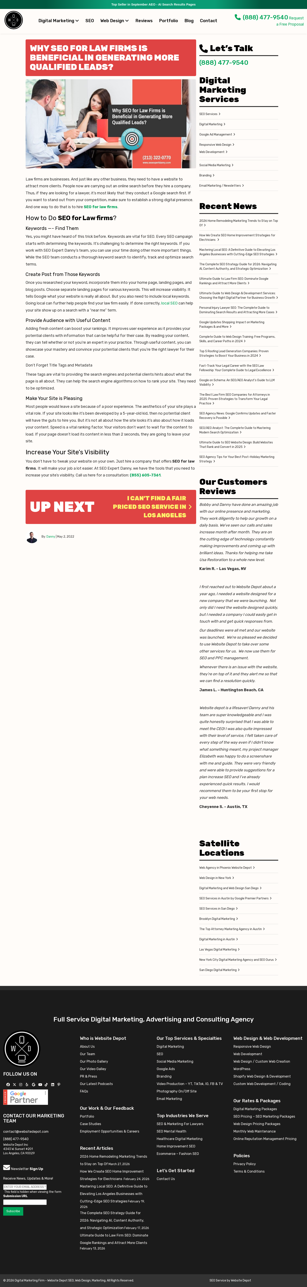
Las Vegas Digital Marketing (218, 949)
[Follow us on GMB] (34, 1085)
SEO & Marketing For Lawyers (180, 1124)
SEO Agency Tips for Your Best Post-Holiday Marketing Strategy (236, 459)
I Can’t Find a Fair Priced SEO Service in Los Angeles (152, 507)
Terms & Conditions (249, 1171)
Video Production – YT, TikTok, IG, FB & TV (190, 1084)
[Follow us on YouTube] (40, 1085)
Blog (189, 20)
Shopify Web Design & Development (262, 1076)
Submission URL (15, 1196)
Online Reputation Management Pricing (265, 1139)
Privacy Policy (244, 1164)
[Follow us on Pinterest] (59, 1085)
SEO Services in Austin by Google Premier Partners (234, 898)
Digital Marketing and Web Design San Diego (229, 888)
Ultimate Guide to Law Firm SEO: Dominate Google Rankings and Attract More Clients (233, 281)
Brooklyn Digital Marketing (217, 919)
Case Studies (90, 1124)
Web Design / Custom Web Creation (261, 1061)
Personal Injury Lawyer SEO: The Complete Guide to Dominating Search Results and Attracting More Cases (236, 310)
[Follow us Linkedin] (53, 1085)
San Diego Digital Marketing (218, 970)
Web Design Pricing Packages (256, 1124)
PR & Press (88, 1076)
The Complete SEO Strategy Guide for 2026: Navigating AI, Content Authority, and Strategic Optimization (238, 267)
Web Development (211, 152)
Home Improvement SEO (176, 1146)
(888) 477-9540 (261, 17)
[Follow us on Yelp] (27, 1085)
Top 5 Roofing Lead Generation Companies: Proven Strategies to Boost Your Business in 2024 (234, 353)
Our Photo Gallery (94, 1061)
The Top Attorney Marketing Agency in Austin (230, 929)
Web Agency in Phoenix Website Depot (225, 868)
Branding (205, 175)
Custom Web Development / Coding (262, 1084)
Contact (208, 20)
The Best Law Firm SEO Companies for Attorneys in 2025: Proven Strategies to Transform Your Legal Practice (234, 399)
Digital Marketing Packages (255, 1109)
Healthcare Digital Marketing (180, 1139)
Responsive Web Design (215, 145)
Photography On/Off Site (177, 1091)
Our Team (87, 1054)
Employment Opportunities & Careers (109, 1131)
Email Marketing (169, 1099)
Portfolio (168, 20)
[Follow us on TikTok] (47, 1085)
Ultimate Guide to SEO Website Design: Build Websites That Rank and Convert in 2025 (236, 445)
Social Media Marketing (214, 165)
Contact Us (166, 1179)
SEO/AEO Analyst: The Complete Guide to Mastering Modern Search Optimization (235, 430)
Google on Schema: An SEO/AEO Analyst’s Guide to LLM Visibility (237, 382)
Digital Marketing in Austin (217, 939)
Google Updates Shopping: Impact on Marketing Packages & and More (231, 324)
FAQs (84, 1091)
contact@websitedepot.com (26, 1132)
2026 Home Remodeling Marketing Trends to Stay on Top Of (238, 223)
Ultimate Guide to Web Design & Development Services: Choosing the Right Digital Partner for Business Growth (237, 295)
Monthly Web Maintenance (254, 1131)
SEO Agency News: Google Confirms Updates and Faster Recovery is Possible (237, 416)
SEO (89, 20)
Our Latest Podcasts (96, 1084)
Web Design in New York (215, 878)
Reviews (144, 20)
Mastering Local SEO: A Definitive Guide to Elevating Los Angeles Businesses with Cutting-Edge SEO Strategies (237, 252)
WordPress (241, 1069)
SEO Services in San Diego (217, 908)
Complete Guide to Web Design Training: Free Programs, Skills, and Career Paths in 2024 (237, 339)
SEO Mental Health (171, 1131)
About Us (87, 1047)
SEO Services (208, 114)
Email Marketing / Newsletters (220, 186)
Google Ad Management (215, 134)
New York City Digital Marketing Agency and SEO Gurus (236, 960)
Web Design (114, 20)
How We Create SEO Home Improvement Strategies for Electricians (237, 238)
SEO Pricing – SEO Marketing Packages (264, 1116)
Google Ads (166, 1069)
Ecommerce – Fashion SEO (178, 1154)
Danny (50, 536)
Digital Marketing (58, 20)
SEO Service (218, 1280)
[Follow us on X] (15, 1085)
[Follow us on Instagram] (21, 1085)
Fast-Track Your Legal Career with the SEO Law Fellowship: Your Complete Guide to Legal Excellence (235, 368)
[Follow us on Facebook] (8, 1085)
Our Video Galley (93, 1069)
